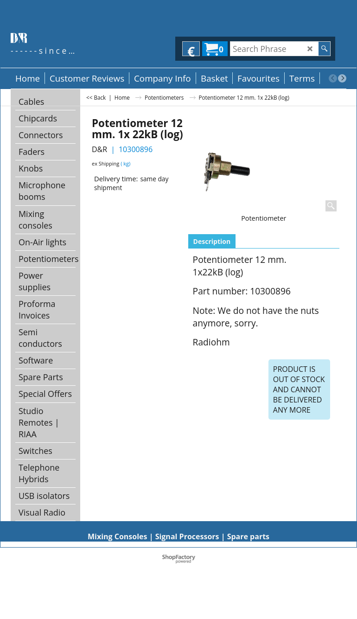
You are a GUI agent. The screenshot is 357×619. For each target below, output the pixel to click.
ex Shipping (105, 163)
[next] (342, 78)
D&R (99, 149)
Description (212, 241)
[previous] (333, 78)
